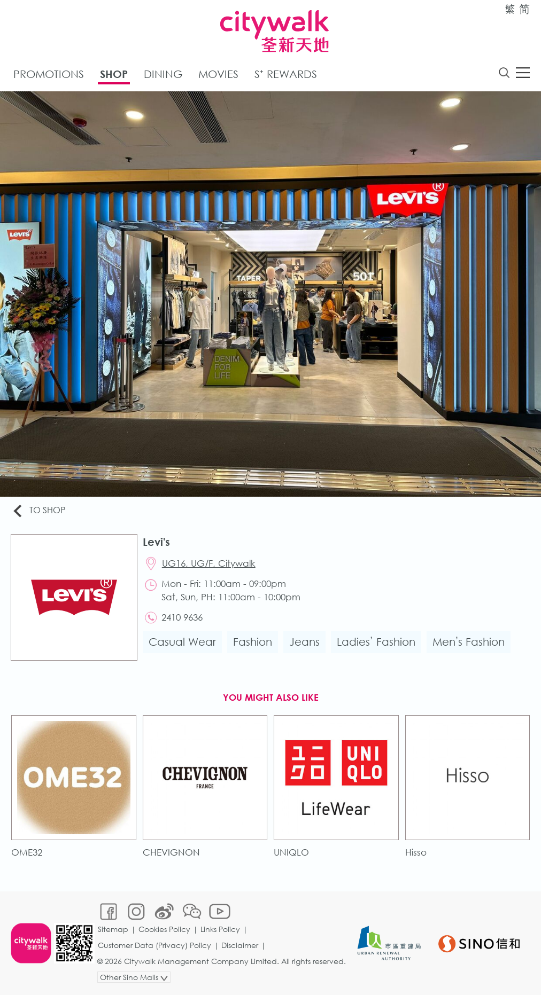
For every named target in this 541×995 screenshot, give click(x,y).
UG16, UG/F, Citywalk (209, 563)
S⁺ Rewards (285, 74)
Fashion (252, 642)
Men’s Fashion (468, 642)
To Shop (38, 511)
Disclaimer (239, 945)
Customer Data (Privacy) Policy (154, 945)
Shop (114, 74)
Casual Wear (182, 642)
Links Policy (220, 929)
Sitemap (113, 929)
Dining (163, 74)
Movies (218, 74)
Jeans (304, 642)
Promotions (48, 74)
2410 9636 (182, 617)
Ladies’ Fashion (376, 642)
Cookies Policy (164, 929)
